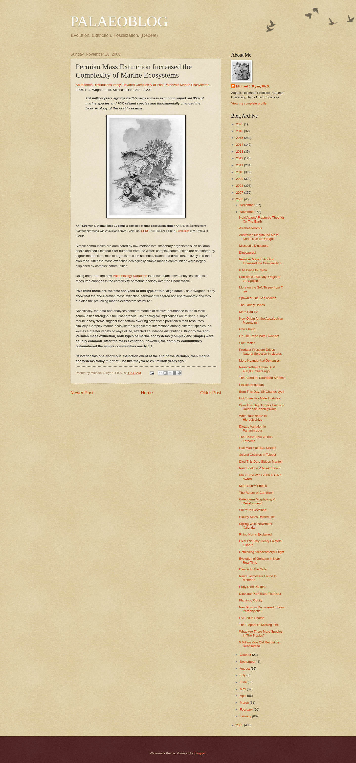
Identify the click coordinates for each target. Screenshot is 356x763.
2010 (240, 172)
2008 (240, 185)
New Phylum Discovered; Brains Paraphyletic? (262, 609)
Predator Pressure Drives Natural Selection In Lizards (260, 351)
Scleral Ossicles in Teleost (257, 454)
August (245, 668)
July (243, 675)
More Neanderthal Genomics (259, 360)
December (247, 205)
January (246, 716)
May (243, 689)
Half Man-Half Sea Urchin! (257, 448)
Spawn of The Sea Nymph (257, 298)
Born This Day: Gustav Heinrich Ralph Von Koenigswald (261, 407)
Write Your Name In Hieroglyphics (253, 417)
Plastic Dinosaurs (251, 385)
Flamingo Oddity (250, 600)
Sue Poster (247, 343)
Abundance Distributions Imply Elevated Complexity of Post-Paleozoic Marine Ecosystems (142, 85)
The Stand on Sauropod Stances (262, 378)
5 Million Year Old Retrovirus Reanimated (259, 644)
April (243, 696)
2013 (240, 151)
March (244, 702)
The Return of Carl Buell (256, 493)
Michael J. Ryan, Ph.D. (253, 86)
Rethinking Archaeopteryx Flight (261, 552)
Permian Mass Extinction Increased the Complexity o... (261, 261)
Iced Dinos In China (253, 270)
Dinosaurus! (247, 252)
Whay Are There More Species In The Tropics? (260, 633)
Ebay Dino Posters (252, 587)
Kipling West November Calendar (255, 525)
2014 (240, 144)
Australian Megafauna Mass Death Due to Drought (259, 237)
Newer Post (81, 392)
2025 (240, 124)
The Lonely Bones (252, 305)
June (244, 682)
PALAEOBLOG (119, 21)
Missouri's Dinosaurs (253, 245)
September (248, 661)
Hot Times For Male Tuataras (259, 398)
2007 (240, 192)
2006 (240, 199)
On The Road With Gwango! (259, 336)
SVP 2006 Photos (251, 618)
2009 (240, 179)
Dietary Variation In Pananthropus (252, 428)
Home (147, 392)
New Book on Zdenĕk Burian (259, 468)
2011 (240, 165)
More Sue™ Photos (253, 486)
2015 (240, 138)
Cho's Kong (247, 329)
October (246, 655)
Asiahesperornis (250, 228)
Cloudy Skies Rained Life (257, 517)
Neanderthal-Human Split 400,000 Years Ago (257, 369)
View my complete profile (249, 103)
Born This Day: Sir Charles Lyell (261, 391)
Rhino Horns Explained (255, 534)
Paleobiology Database (130, 276)
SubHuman (183, 230)
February (246, 709)
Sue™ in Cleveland (252, 510)
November (247, 212)
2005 (240, 725)
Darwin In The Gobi (253, 569)
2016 (240, 131)
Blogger (200, 753)
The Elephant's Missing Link (259, 625)
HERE (145, 230)
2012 (240, 158)
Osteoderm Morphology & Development (257, 501)
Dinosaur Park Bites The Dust (260, 594)
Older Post (210, 392)
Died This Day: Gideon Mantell (260, 461)
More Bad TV (248, 312)
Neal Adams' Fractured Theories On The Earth (262, 219)
